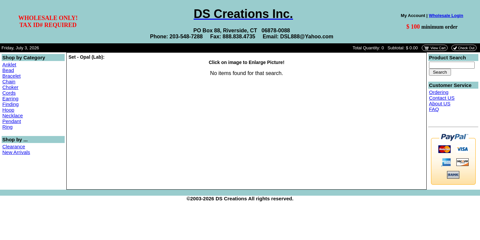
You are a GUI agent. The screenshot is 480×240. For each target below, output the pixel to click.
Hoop (8, 110)
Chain (8, 81)
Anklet (9, 64)
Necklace (12, 115)
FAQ (434, 109)
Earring (10, 98)
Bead (8, 70)
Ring (7, 127)
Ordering (438, 92)
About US (439, 103)
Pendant (11, 121)
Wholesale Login (446, 15)
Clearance (13, 146)
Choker (10, 87)
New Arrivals (16, 152)
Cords (9, 93)
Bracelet (11, 76)
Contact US (442, 98)
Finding (10, 104)
